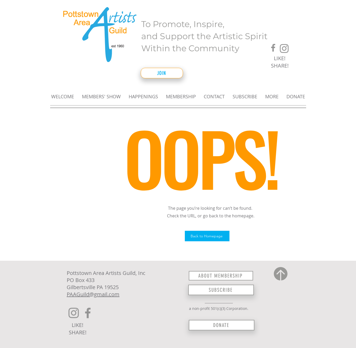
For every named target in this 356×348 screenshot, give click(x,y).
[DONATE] (221, 325)
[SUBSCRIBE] (221, 290)
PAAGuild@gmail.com (93, 294)
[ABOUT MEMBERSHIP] (221, 275)
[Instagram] (284, 48)
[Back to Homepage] (207, 236)
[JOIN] (162, 73)
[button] (101, 94)
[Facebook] (273, 48)
